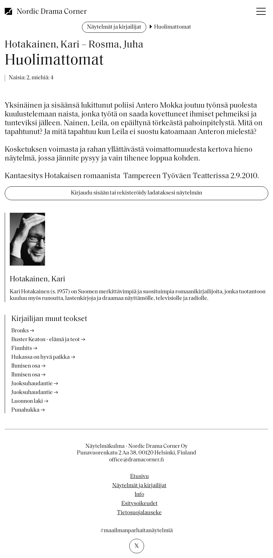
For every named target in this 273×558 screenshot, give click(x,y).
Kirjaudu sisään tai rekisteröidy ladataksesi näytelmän (136, 193)
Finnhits (21, 349)
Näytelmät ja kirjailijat (114, 27)
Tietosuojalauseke (139, 513)
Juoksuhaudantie (32, 384)
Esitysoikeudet (139, 504)
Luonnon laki (27, 401)
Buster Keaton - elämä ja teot (45, 340)
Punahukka (25, 410)
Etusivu (139, 477)
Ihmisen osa (25, 366)
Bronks (20, 331)
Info (139, 495)
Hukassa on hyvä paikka (40, 357)
